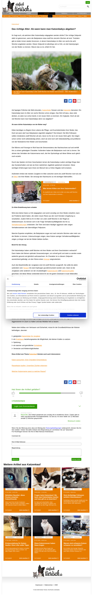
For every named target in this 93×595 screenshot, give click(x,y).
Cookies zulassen (73, 315)
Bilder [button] (85, 16)
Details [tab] (36, 284)
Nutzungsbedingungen (53, 428)
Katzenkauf (15, 24)
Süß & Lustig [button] (6, 16)
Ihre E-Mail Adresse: (19, 442)
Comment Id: (16, 436)
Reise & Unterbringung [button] (59, 16)
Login (87, 2)
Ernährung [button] (44, 16)
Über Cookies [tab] (77, 284)
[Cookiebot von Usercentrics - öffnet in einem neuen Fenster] (78, 279)
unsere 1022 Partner (19, 293)
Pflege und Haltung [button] (33, 16)
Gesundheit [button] (23, 16)
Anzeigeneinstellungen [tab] (56, 284)
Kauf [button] (50, 16)
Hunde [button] (29, 13)
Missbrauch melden (74, 421)
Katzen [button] (46, 13)
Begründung (16, 448)
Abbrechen (15, 459)
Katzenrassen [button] (72, 16)
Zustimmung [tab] (16, 284)
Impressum (39, 585)
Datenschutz (49, 585)
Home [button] (11, 13)
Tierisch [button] (64, 13)
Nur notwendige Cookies (46, 315)
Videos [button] (80, 16)
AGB (56, 585)
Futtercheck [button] (82, 13)
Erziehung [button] (15, 16)
